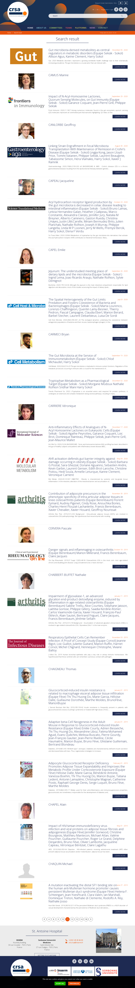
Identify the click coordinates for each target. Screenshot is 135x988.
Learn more (120, 65)
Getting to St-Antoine (47, 954)
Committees (55, 26)
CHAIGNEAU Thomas (62, 667)
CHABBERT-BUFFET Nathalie (67, 573)
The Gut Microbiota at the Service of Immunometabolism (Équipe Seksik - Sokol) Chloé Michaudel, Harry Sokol (81, 357)
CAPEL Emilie (57, 248)
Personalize (74, 983)
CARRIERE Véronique (62, 404)
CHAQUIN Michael (60, 862)
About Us (41, 26)
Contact (103, 26)
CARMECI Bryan (59, 333)
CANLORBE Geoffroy (62, 123)
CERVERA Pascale (60, 527)
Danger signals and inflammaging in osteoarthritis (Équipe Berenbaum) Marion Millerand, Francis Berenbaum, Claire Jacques (88, 551)
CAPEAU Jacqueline (61, 179)
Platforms (80, 26)
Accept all (60, 983)
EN (97, 10)
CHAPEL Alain (57, 803)
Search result (18, 31)
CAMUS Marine (59, 74)
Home (30, 26)
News (92, 26)
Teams (68, 26)
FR (93, 10)
